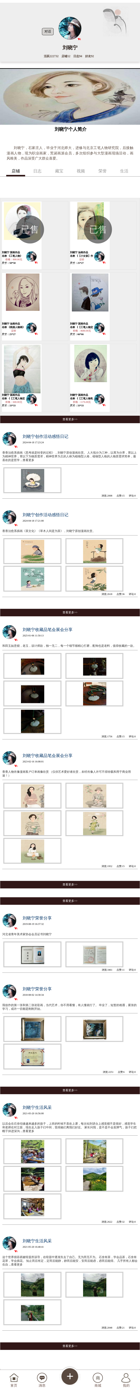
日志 (37, 171)
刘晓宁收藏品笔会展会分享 (47, 629)
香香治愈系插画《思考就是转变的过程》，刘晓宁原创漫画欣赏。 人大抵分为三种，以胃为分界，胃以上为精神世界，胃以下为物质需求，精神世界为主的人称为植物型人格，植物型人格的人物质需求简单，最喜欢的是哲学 (69, 456)
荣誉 (102, 171)
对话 (47, 31)
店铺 (16, 171)
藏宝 (59, 171)
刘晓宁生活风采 (37, 1107)
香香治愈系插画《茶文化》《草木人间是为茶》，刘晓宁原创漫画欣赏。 (48, 531)
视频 (81, 171)
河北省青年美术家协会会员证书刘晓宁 (27, 934)
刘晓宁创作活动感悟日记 (45, 436)
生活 (124, 171)
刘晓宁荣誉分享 (37, 918)
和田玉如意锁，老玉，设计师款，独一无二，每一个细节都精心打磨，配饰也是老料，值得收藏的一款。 (69, 645)
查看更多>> (70, 419)
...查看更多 (27, 460)
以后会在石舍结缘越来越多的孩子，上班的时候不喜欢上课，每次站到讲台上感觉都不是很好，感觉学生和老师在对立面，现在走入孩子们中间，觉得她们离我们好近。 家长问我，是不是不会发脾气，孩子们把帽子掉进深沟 (69, 1127)
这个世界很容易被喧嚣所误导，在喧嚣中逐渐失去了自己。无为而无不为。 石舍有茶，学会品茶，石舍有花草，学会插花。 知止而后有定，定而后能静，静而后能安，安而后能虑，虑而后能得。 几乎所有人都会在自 (70, 1261)
